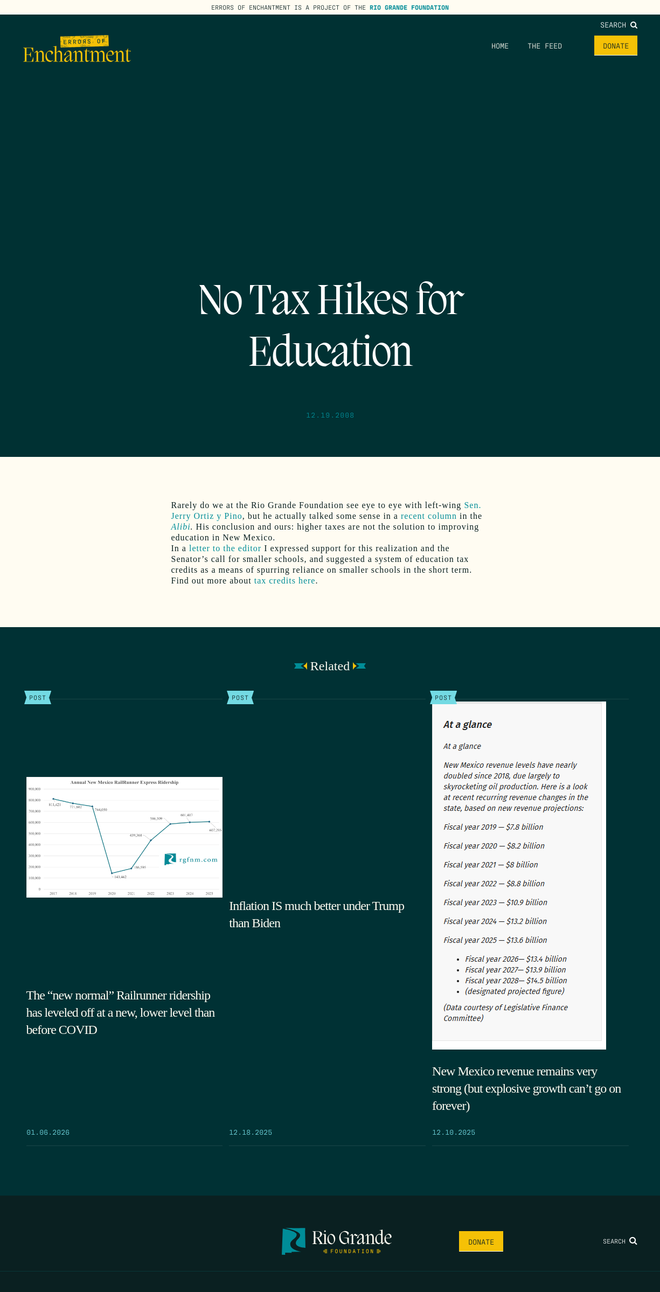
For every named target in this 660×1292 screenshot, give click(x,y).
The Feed (544, 45)
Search (618, 24)
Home (500, 45)
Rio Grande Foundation (409, 7)
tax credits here (285, 580)
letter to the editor (225, 548)
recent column (429, 515)
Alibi (181, 526)
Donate (616, 45)
